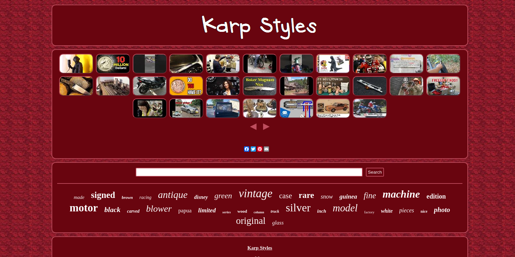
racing (146, 197)
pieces (406, 210)
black (112, 209)
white (387, 211)
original (250, 220)
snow (327, 196)
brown (127, 197)
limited (207, 210)
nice (424, 211)
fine (370, 195)
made (79, 197)
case (285, 196)
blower (159, 208)
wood (242, 211)
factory (369, 212)
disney (201, 197)
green (223, 195)
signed (103, 195)
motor (84, 208)
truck (275, 211)
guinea (348, 196)
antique (173, 194)
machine (401, 194)
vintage (256, 193)
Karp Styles (259, 247)
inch (321, 211)
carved (133, 211)
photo (442, 210)
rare (306, 195)
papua (185, 210)
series (226, 212)
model (345, 208)
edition (436, 196)
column (259, 212)
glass (278, 223)
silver (298, 208)
